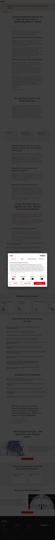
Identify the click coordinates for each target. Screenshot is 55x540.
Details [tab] (22, 258)
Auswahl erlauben (27, 283)
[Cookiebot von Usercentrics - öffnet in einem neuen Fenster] (40, 256)
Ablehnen (15, 283)
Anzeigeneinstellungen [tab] (32, 258)
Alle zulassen (39, 283)
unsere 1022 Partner (17, 264)
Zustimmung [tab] (13, 258)
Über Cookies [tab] (41, 258)
